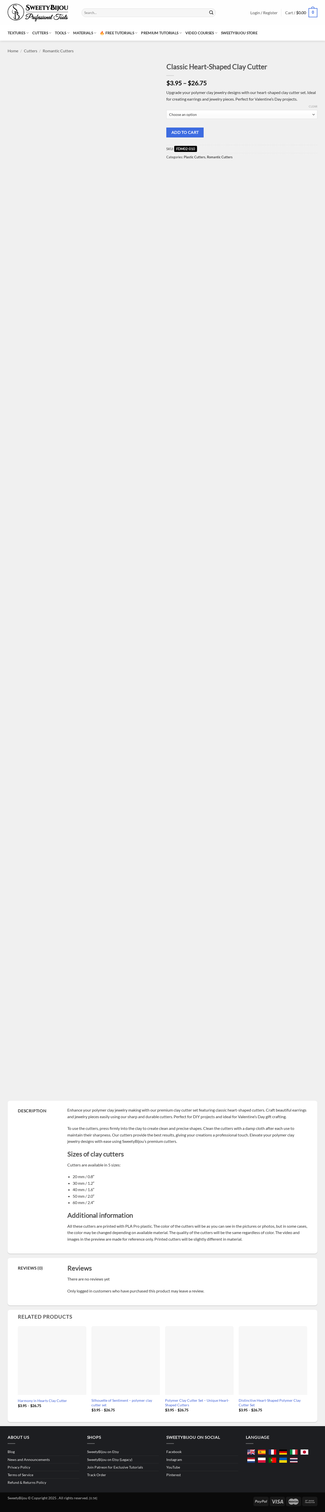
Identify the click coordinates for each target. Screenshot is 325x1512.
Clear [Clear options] (313, 106)
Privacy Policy (19, 1467)
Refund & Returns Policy (27, 1482)
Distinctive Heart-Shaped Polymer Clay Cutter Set (270, 1402)
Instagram (174, 1459)
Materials (84, 32)
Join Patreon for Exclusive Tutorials (115, 1467)
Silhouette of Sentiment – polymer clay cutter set (121, 1402)
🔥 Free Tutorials (118, 32)
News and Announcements (29, 1459)
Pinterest (173, 1475)
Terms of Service (20, 1475)
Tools (62, 32)
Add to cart (185, 132)
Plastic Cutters (194, 157)
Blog (11, 1451)
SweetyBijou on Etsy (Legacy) (109, 1459)
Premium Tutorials (161, 32)
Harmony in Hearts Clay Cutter (42, 1400)
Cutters (42, 32)
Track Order (96, 1475)
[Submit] (211, 12)
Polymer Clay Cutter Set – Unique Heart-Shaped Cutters (197, 1402)
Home (13, 50)
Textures (18, 32)
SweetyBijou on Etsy (103, 1451)
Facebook (174, 1451)
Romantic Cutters (58, 50)
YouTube (173, 1467)
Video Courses (201, 32)
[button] (301, 13)
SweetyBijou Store (239, 33)
